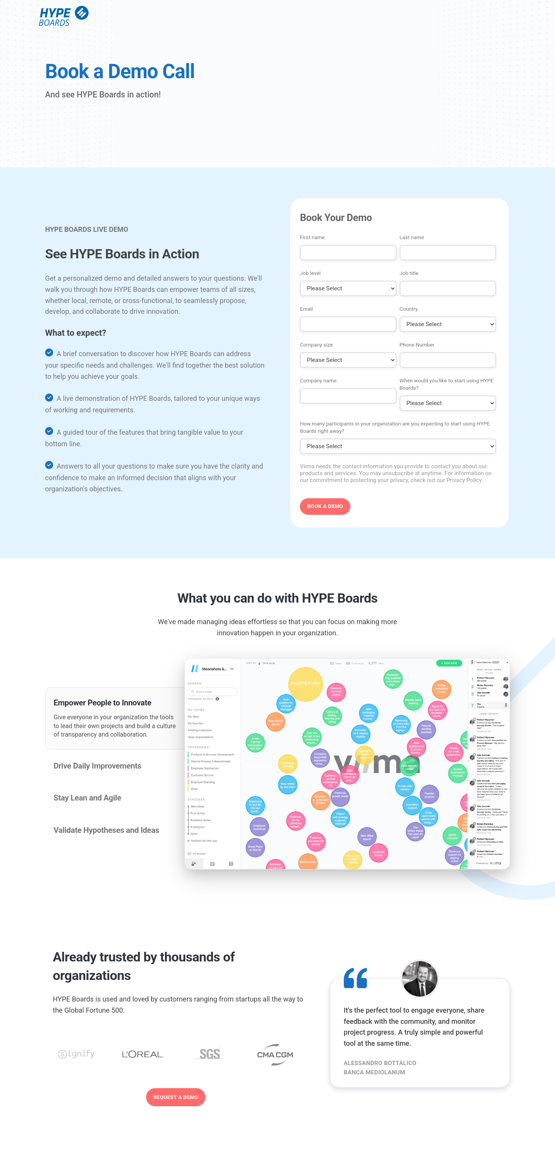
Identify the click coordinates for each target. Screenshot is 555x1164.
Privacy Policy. (464, 480)
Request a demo (175, 1097)
